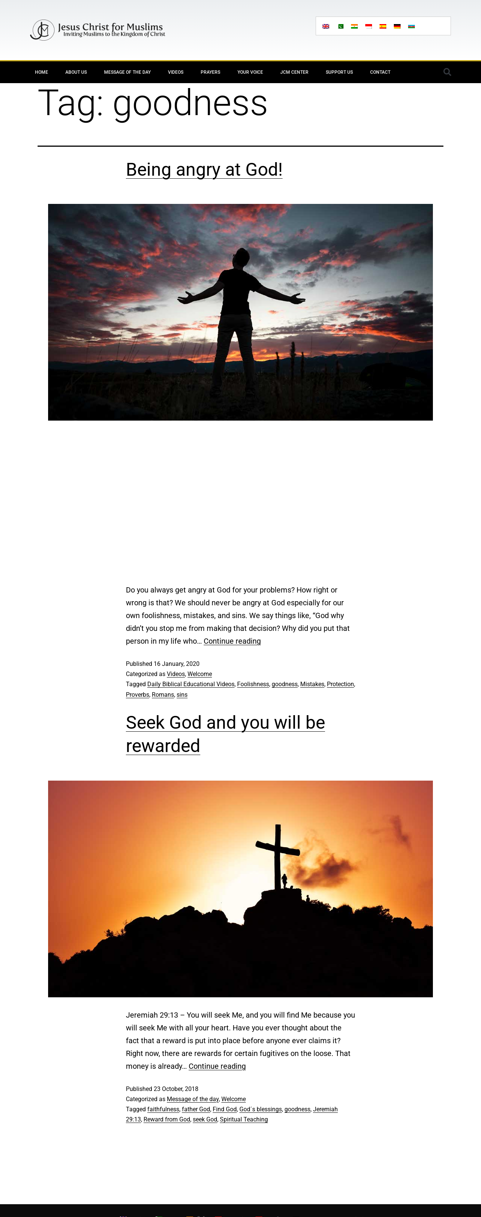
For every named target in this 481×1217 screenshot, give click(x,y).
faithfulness (163, 1109)
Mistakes (312, 684)
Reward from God (167, 1119)
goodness (285, 684)
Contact (380, 72)
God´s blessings (260, 1109)
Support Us (339, 72)
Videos (175, 72)
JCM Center (294, 72)
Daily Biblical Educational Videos (190, 684)
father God (196, 1109)
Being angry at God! (204, 169)
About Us (76, 72)
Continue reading (232, 641)
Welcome (200, 674)
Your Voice (250, 72)
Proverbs (137, 694)
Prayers (210, 72)
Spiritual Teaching (244, 1119)
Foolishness (253, 684)
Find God (225, 1109)
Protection (340, 684)
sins (182, 694)
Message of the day (127, 72)
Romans (163, 694)
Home (41, 72)
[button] (447, 72)
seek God (205, 1119)
